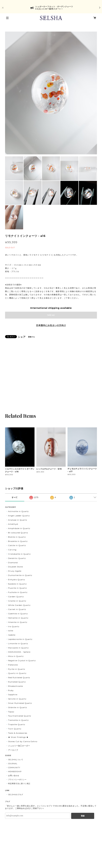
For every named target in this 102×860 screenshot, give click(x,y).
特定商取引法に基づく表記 (19, 783)
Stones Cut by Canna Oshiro (22, 741)
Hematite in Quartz (18, 618)
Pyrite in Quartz (16, 669)
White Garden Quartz (19, 605)
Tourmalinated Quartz (19, 716)
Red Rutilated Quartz (19, 677)
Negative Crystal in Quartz (22, 660)
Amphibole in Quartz (19, 528)
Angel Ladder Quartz (19, 515)
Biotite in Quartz (17, 537)
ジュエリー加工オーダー (19, 746)
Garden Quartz (16, 596)
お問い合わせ (13, 775)
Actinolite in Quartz (18, 511)
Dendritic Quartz (17, 558)
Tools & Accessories (17, 733)
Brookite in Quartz (17, 541)
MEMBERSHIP (15, 771)
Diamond (13, 562)
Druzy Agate (14, 571)
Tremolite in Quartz (18, 720)
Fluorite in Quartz (17, 588)
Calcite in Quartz (17, 545)
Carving (12, 549)
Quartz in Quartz (17, 673)
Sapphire (12, 694)
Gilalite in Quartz (17, 601)
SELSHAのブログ (15, 794)
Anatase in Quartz (17, 520)
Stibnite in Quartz (17, 707)
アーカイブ (13, 750)
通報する (31, 337)
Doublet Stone (15, 567)
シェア (22, 337)
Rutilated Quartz (17, 682)
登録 (83, 816)
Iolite (10, 630)
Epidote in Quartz (17, 584)
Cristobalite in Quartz (19, 554)
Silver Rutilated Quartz (20, 703)
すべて (15, 497)
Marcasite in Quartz (18, 648)
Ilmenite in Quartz (17, 622)
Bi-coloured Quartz (18, 532)
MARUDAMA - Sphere (19, 652)
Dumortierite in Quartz (20, 575)
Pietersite (13, 665)
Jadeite (11, 635)
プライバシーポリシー (17, 779)
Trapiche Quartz (16, 724)
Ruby (11, 690)
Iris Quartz (13, 626)
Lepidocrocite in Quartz (20, 639)
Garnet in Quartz (17, 609)
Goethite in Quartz (18, 613)
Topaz (11, 712)
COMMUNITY (14, 767)
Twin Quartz (14, 729)
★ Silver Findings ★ (18, 737)
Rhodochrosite (15, 686)
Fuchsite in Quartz (17, 592)
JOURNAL (12, 764)
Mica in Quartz (15, 656)
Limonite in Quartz (18, 643)
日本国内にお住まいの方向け (51, 325)
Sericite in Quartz (17, 699)
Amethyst (13, 524)
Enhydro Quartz (16, 579)
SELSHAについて (15, 760)
